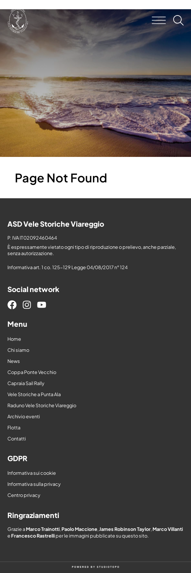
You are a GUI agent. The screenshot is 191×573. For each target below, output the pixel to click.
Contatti (16, 439)
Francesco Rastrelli (33, 536)
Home (14, 339)
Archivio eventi (23, 416)
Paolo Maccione (79, 529)
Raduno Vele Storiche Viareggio (41, 405)
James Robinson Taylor (125, 529)
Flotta (13, 427)
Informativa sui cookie (31, 473)
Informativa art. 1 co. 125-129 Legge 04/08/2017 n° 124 (67, 267)
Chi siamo (18, 350)
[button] (159, 20)
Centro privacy (23, 495)
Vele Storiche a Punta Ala (34, 394)
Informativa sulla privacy (34, 484)
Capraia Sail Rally (25, 383)
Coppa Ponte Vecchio (31, 372)
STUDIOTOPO (108, 567)
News (13, 361)
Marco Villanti (168, 529)
